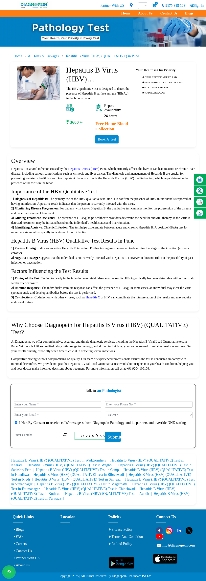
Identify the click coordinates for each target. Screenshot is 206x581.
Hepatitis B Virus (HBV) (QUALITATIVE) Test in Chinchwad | (92, 489)
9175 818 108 (173, 5)
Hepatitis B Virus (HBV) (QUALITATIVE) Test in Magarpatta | (84, 484)
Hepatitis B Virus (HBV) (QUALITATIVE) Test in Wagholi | (72, 465)
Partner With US (112, 5)
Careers (20, 543)
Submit (114, 436)
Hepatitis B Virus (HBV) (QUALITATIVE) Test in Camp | (80, 470)
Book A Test (107, 139)
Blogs (189, 13)
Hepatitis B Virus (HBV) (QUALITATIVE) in (101, 56)
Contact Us (168, 13)
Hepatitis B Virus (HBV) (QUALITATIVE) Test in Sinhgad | (80, 479)
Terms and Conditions (126, 536)
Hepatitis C (93, 297)
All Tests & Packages (43, 56)
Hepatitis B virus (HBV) (83, 168)
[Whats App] (9, 572)
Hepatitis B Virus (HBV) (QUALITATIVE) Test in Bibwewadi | (81, 474)
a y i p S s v (93, 435)
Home (125, 13)
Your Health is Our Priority (155, 70)
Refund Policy (120, 543)
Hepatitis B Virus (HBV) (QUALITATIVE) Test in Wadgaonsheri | (60, 460)
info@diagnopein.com (178, 545)
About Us (145, 13)
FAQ (18, 536)
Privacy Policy (121, 529)
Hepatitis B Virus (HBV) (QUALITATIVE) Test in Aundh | (109, 493)
